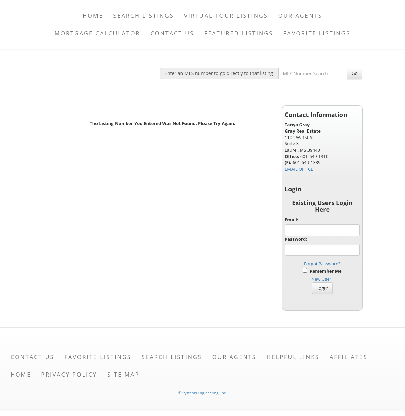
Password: (296, 239)
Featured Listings (238, 33)
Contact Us (172, 33)
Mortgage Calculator (97, 33)
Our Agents (300, 15)
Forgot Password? (322, 264)
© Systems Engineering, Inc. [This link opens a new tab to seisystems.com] (202, 392)
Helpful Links (293, 357)
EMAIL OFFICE (299, 169)
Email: (291, 219)
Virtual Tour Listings (226, 15)
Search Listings (143, 15)
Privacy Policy (69, 374)
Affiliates (349, 357)
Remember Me (322, 271)
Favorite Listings (316, 33)
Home (93, 15)
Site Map (123, 374)
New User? (322, 279)
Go (354, 73)
